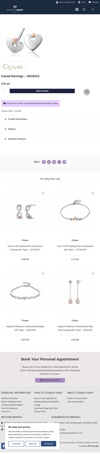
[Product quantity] (5, 91)
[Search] (84, 9)
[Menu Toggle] (77, 9)
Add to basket (42, 91)
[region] (32, 436)
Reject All (32, 444)
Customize (16, 444)
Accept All (49, 444)
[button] (30, 103)
